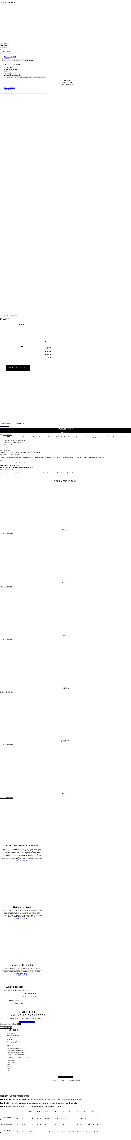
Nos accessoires (11, 1062)
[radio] (89, 327)
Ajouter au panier (18, 368)
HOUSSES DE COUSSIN (12, 64)
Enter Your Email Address (8, 1024)
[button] (65, 435)
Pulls (8, 1068)
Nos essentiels (11, 1060)
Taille (21, 346)
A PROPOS (67, 80)
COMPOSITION (8, 450)
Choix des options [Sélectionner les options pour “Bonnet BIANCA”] (6, 797)
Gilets (27, 93)
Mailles (9, 1066)
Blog (8, 1070)
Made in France (17, 93)
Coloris (21, 324)
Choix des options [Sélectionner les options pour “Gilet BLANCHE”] (6, 745)
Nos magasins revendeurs (15, 1050)
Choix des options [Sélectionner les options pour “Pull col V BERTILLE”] (6, 586)
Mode (9, 93)
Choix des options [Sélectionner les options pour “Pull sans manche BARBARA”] (6, 639)
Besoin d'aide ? (8, 469)
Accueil (2, 93)
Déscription (7, 435)
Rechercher (3, 44)
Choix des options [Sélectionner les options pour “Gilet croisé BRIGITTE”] (6, 692)
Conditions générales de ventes (16, 1052)
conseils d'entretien (11, 454)
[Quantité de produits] (3, 366)
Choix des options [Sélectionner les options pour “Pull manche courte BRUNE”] (6, 534)
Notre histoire (67, 82)
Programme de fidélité (14, 1048)
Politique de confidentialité (15, 1054)
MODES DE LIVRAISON (10, 461)
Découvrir (22, 860)
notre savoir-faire (67, 84)
